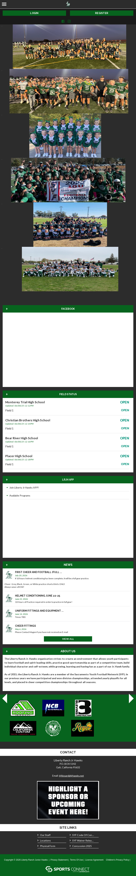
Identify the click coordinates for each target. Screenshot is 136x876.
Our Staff (44, 835)
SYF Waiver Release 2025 (82, 840)
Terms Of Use (76, 860)
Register (101, 13)
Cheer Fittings (25, 625)
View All (68, 638)
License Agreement (94, 860)
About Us (68, 651)
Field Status (68, 394)
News (68, 564)
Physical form (46, 846)
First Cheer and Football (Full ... (38, 572)
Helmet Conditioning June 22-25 (37, 595)
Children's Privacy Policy (117, 860)
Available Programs (18, 495)
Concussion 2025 (81, 846)
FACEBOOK (68, 308)
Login (34, 13)
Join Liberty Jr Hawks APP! (23, 487)
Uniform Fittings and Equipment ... (39, 610)
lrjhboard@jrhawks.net (71, 775)
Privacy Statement (59, 860)
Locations (44, 840)
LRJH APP (68, 479)
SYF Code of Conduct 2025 (82, 835)
